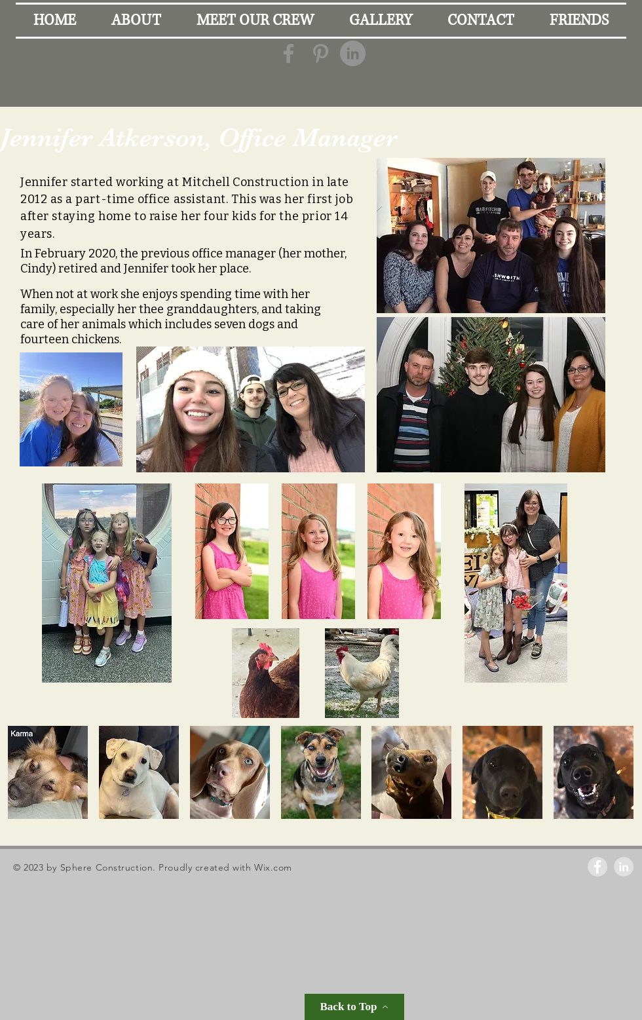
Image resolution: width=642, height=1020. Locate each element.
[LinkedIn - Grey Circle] (353, 53)
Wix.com (273, 867)
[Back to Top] (354, 1007)
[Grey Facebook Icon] (288, 53)
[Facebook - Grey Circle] (597, 867)
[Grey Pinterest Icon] (320, 53)
